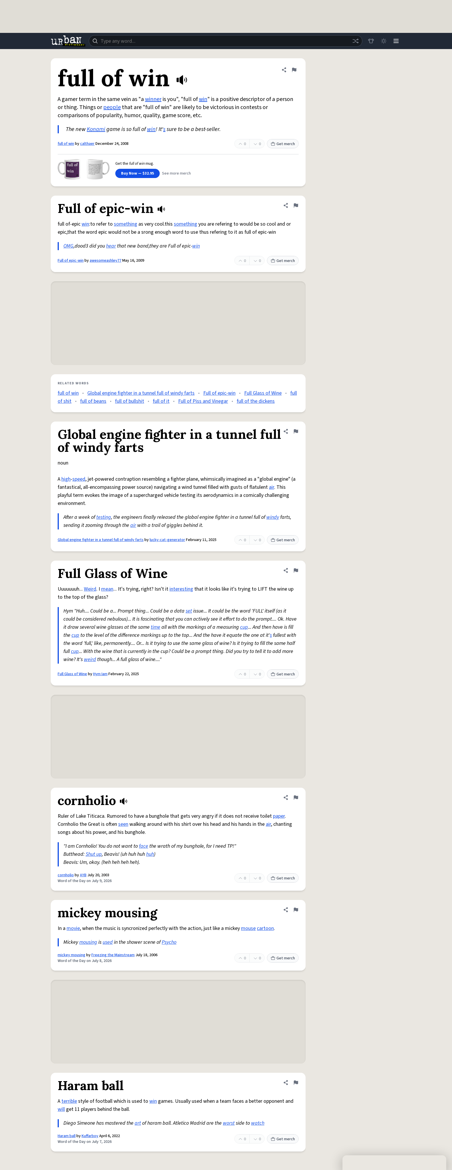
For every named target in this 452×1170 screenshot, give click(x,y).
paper (279, 816)
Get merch (283, 144)
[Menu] (396, 41)
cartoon (265, 928)
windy (272, 517)
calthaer (87, 144)
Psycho (169, 942)
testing (103, 517)
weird (90, 659)
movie (73, 928)
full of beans (93, 401)
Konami (96, 129)
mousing (88, 942)
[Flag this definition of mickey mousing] (295, 909)
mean (107, 589)
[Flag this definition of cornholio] (295, 797)
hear (111, 246)
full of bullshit (129, 401)
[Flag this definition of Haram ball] (295, 1082)
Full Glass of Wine (263, 393)
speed (78, 479)
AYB (83, 875)
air (271, 487)
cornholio (66, 875)
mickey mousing (71, 955)
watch (257, 1123)
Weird (90, 589)
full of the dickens (256, 401)
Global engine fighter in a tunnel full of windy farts (141, 393)
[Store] (371, 41)
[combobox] (225, 41)
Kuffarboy (90, 1136)
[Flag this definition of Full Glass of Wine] (295, 570)
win (203, 99)
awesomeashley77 (105, 260)
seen (123, 824)
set (189, 611)
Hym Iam (100, 674)
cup (244, 627)
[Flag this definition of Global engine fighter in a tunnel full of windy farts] (295, 431)
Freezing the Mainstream (113, 955)
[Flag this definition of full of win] (294, 69)
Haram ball (67, 1136)
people (112, 107)
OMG (68, 246)
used (108, 942)
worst (229, 1123)
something (125, 224)
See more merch (176, 173)
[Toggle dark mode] (383, 41)
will (61, 1109)
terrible (69, 1101)
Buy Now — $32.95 (137, 173)
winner (153, 99)
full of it (161, 401)
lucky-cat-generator (167, 540)
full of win (66, 144)
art (138, 1123)
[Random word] (355, 41)
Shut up (94, 854)
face (143, 846)
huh (150, 854)
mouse (248, 928)
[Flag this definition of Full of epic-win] (295, 205)
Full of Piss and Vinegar (203, 401)
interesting (181, 589)
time (155, 627)
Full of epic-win (71, 260)
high (66, 479)
